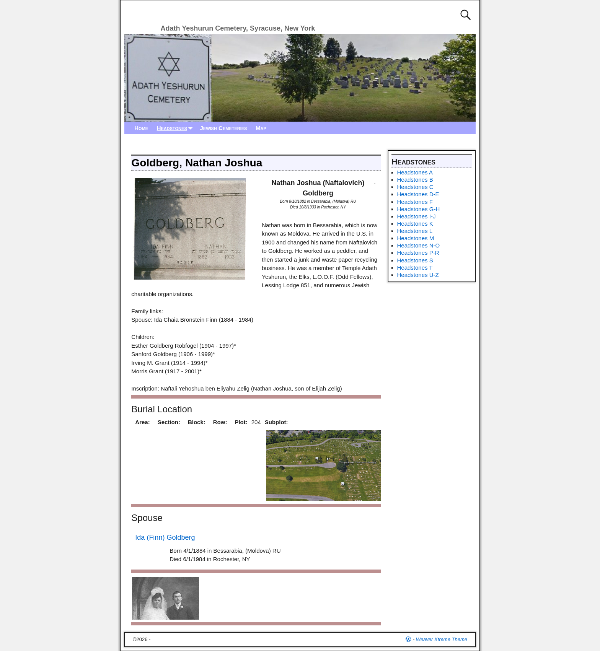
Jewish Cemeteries (223, 128)
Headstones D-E (418, 194)
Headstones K (415, 223)
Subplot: (276, 422)
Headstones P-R (418, 252)
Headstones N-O (418, 245)
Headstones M (415, 238)
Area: (142, 422)
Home (141, 128)
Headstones (176, 128)
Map (261, 128)
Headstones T (415, 267)
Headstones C (415, 187)
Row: (220, 422)
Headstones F (415, 202)
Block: (196, 422)
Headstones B (415, 179)
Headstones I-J (416, 216)
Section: (169, 422)
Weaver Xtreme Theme (441, 639)
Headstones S (415, 260)
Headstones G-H (418, 209)
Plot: (241, 422)
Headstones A (415, 172)
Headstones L (415, 231)
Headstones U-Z (418, 275)
